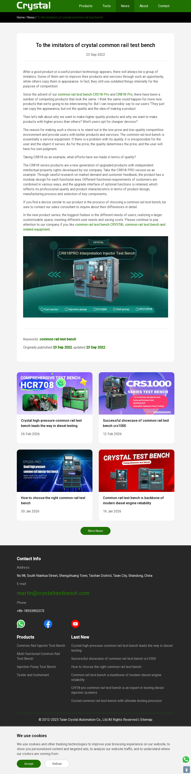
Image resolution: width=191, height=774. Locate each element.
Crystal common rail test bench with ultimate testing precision (116, 701)
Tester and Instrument (33, 675)
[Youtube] (75, 623)
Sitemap (146, 720)
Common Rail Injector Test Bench (41, 646)
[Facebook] (48, 623)
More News (95, 531)
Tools (107, 6)
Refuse (57, 763)
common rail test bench (75, 94)
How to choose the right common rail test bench (106, 667)
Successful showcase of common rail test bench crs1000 (113, 659)
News (125, 6)
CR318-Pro (101, 94)
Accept (28, 763)
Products (85, 6)
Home (21, 17)
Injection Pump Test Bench (36, 667)
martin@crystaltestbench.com (53, 593)
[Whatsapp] (21, 623)
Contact (163, 6)
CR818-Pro (124, 94)
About (144, 6)
